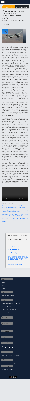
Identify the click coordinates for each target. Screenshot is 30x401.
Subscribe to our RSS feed (15, 264)
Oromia (3, 282)
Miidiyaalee (5, 300)
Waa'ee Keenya (6, 317)
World (3, 285)
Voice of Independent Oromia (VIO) (11, 312)
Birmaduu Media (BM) (7, 306)
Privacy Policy (5, 366)
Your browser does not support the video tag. (15, 194)
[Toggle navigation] (3, 2)
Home (3, 279)
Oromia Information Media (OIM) (10, 309)
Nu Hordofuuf (5, 342)
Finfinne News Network (9, 6)
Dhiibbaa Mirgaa (6, 359)
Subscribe (4, 352)
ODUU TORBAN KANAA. (13, 249)
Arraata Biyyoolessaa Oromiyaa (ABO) (11, 303)
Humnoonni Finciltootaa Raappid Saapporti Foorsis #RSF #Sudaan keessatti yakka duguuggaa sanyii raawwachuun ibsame (18, 245)
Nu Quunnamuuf (6, 337)
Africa (3, 288)
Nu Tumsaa (5, 323)
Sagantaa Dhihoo (6, 292)
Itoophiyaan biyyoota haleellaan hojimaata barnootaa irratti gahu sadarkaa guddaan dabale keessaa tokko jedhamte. (18, 253)
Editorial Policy (5, 331)
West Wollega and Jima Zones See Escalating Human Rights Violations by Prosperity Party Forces (15, 220)
